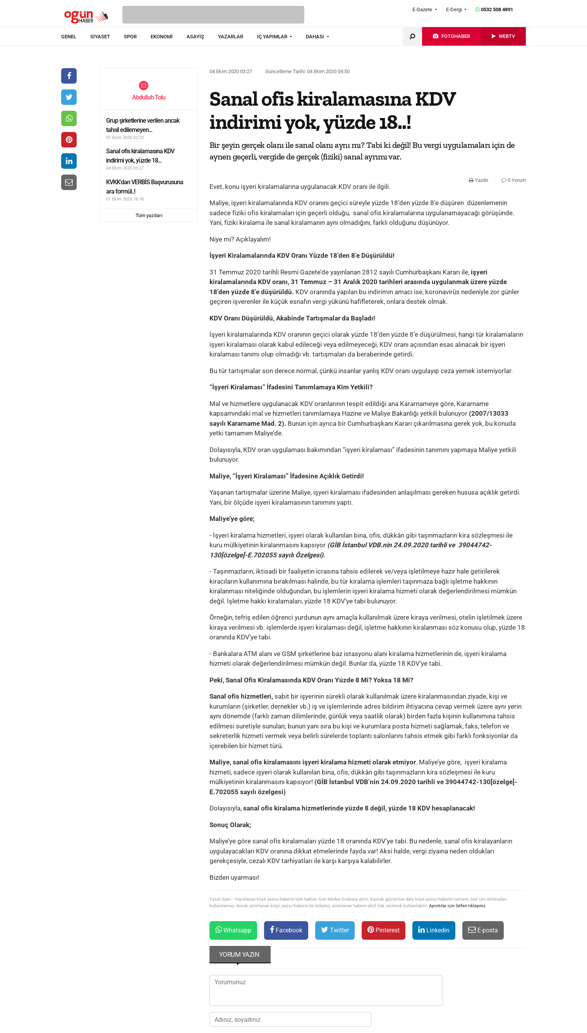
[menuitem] (75, 36)
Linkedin (434, 930)
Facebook (286, 930)
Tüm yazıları (149, 215)
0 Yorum (513, 180)
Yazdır (478, 180)
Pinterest (383, 930)
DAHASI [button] (315, 36)
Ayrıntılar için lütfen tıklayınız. (457, 905)
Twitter (335, 930)
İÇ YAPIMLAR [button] (272, 36)
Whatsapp (233, 930)
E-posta (483, 930)
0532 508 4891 (494, 9)
